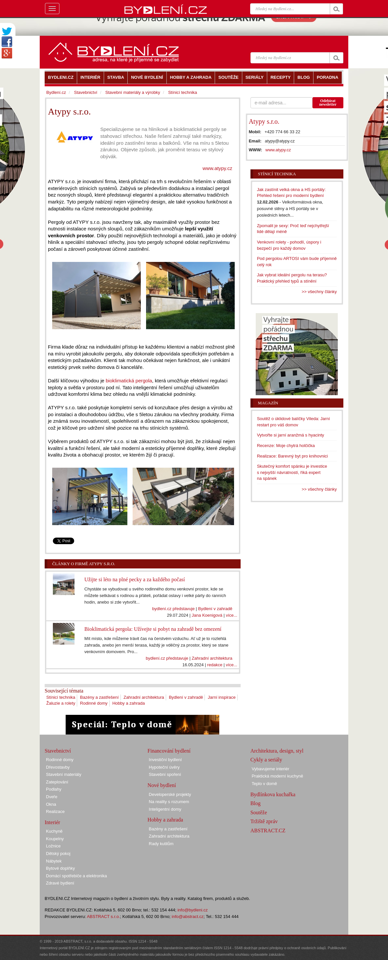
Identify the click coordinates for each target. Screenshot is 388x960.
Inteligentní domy (165, 809)
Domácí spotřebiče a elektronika (76, 875)
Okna (51, 804)
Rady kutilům (161, 843)
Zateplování (57, 781)
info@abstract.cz (188, 916)
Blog (255, 803)
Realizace (55, 811)
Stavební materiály (63, 774)
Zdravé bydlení (60, 883)
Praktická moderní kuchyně (277, 776)
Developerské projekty (170, 794)
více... (231, 615)
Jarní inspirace (222, 697)
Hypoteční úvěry (164, 767)
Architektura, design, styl (277, 751)
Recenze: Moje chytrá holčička (286, 445)
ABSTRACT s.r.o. (103, 916)
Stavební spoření (165, 774)
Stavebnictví (85, 92)
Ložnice (53, 845)
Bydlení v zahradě (215, 608)
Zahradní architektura (212, 658)
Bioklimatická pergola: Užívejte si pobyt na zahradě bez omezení (152, 629)
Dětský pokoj (58, 853)
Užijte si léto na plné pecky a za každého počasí (134, 579)
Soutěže (258, 812)
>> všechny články (319, 291)
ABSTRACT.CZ (268, 830)
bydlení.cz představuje (173, 608)
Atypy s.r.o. (264, 121)
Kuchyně (54, 831)
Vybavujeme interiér (270, 768)
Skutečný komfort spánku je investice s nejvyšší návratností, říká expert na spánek (292, 472)
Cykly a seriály (266, 759)
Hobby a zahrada (128, 703)
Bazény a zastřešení (99, 697)
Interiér (52, 822)
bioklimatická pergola (129, 380)
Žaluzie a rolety (60, 703)
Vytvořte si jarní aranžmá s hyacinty (290, 435)
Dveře (51, 796)
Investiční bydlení (165, 759)
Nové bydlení (161, 785)
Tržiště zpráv (264, 821)
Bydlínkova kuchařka (272, 794)
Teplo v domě (264, 783)
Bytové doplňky (60, 868)
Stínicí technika (60, 697)
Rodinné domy (94, 703)
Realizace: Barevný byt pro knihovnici (292, 456)
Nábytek (54, 861)
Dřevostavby (58, 767)
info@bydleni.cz (193, 909)
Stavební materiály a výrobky (132, 92)
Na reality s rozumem (169, 801)
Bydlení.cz (56, 92)
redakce (214, 664)
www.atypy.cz (217, 168)
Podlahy (53, 789)
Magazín (268, 402)
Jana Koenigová (207, 615)
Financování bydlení (168, 751)
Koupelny (55, 838)
